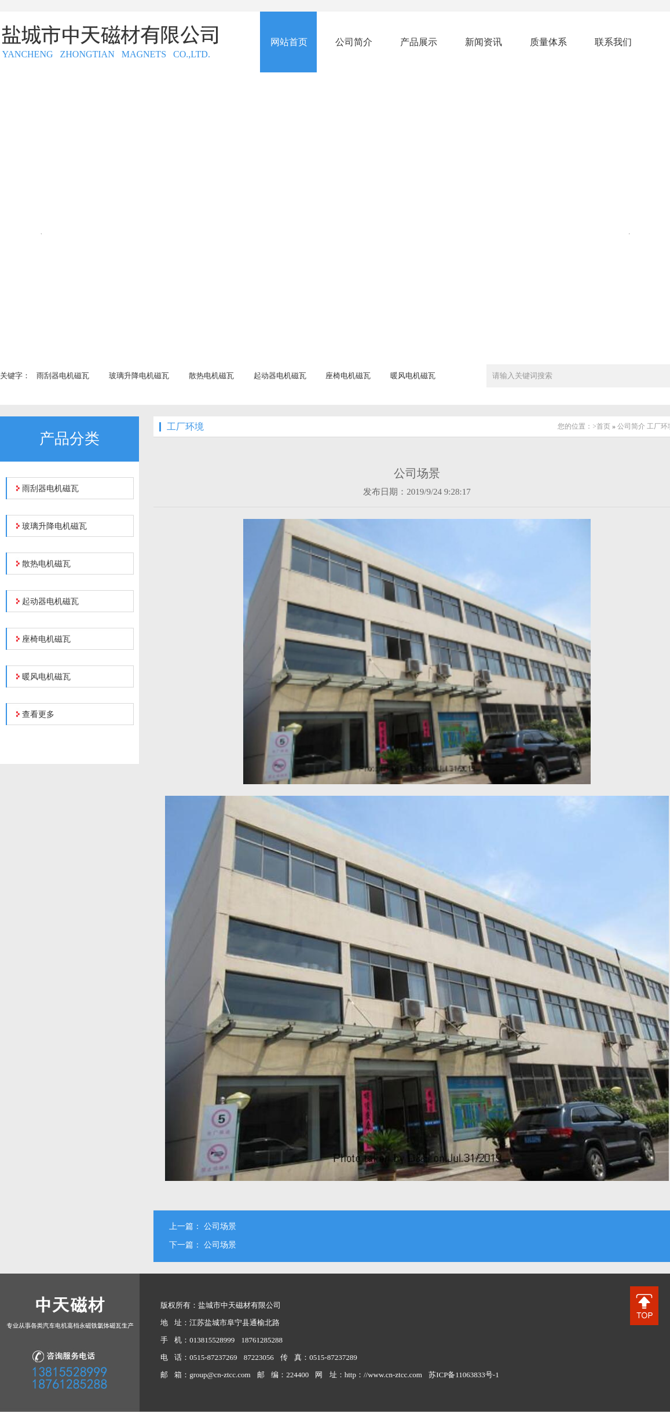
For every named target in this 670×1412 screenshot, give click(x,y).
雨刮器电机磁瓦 (62, 375)
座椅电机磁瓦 (348, 375)
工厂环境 (185, 426)
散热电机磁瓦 (211, 375)
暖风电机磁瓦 (412, 375)
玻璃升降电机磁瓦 (139, 375)
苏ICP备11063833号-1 (464, 1374)
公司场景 (220, 1226)
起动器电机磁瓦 (280, 375)
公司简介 (631, 426)
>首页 (601, 426)
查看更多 (38, 714)
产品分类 (69, 438)
